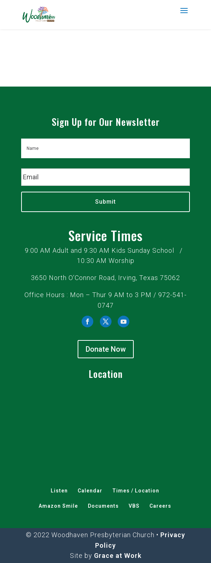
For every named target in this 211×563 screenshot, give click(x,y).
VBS (134, 506)
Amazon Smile (58, 506)
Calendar (90, 491)
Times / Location (135, 491)
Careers (160, 506)
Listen (59, 491)
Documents (103, 506)
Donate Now (106, 349)
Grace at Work (117, 555)
